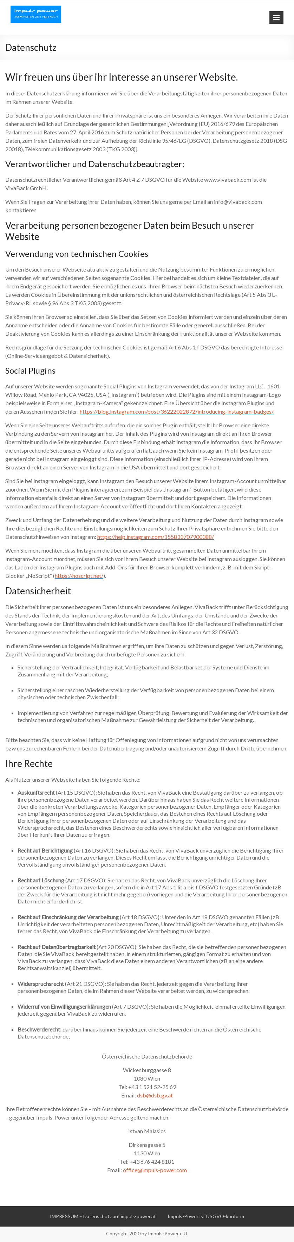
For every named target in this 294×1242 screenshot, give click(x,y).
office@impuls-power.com (155, 1170)
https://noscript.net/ (79, 575)
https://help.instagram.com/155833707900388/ (155, 536)
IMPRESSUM (64, 1216)
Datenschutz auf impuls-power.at (119, 1216)
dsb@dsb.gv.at (155, 1095)
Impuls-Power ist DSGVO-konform (206, 1216)
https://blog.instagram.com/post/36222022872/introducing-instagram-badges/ (177, 411)
